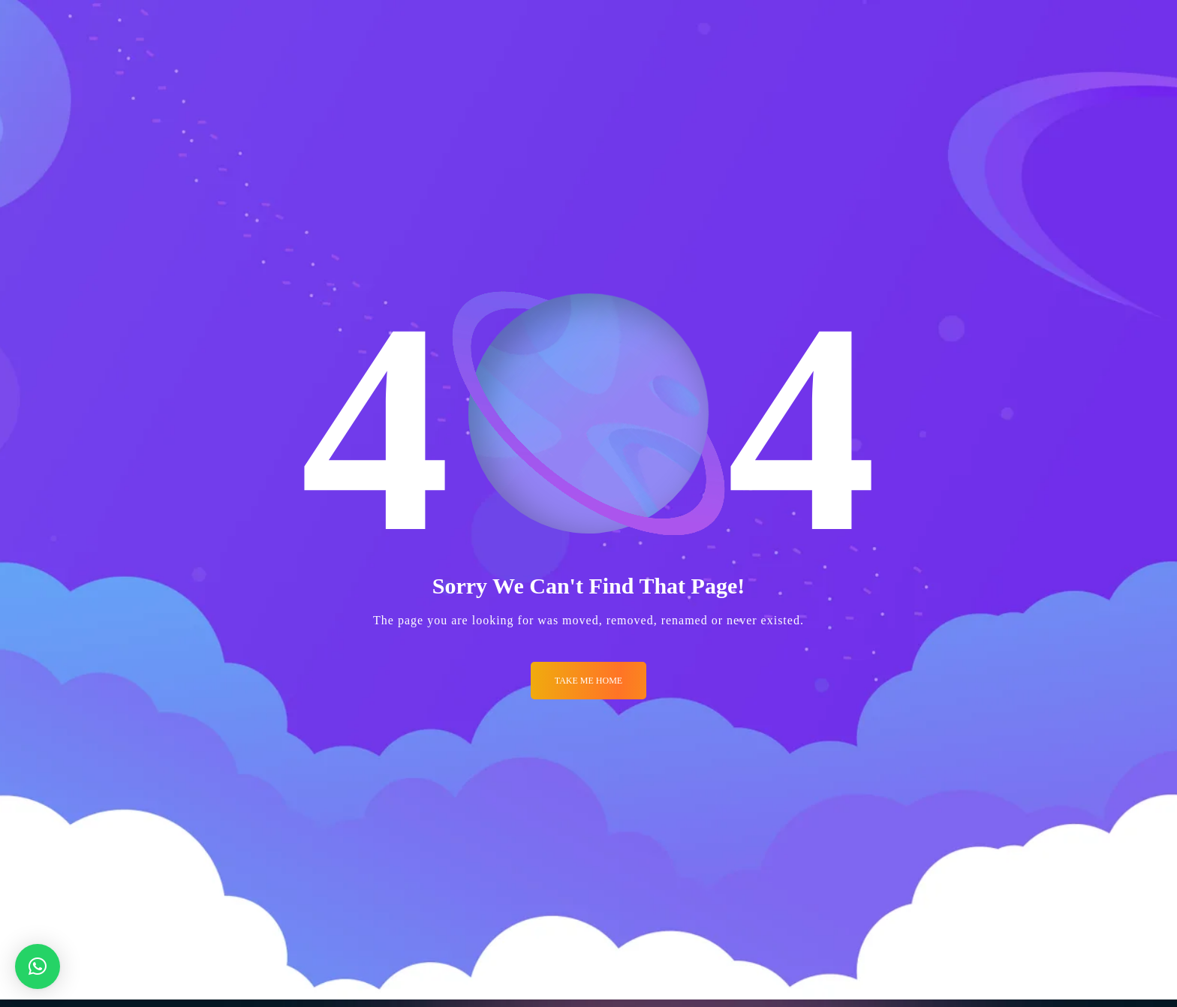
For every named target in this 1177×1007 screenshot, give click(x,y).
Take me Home (588, 680)
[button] (37, 966)
